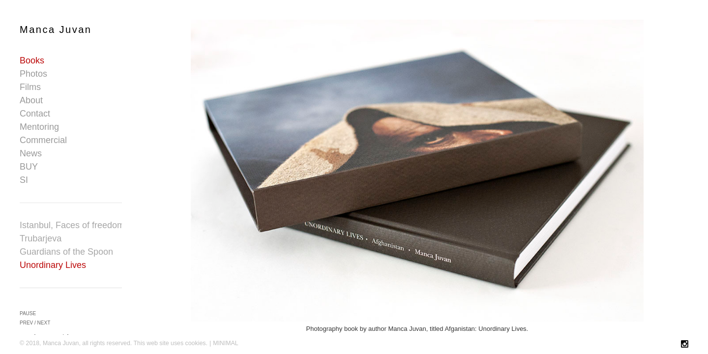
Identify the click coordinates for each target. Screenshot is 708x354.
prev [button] (26, 322)
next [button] (44, 322)
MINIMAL (225, 343)
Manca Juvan (55, 29)
